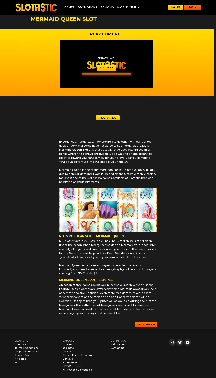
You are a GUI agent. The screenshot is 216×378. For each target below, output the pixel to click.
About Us (20, 344)
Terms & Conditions (26, 347)
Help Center (118, 344)
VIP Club (68, 358)
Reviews (68, 351)
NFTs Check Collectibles (77, 369)
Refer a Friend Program (77, 355)
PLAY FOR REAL (108, 118)
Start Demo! (106, 67)
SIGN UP (175, 7)
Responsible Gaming (27, 351)
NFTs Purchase (72, 366)
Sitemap (20, 362)
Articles (67, 344)
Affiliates (20, 358)
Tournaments (71, 362)
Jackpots (68, 347)
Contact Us (117, 347)
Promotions (87, 7)
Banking (107, 7)
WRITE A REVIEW (146, 324)
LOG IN (192, 7)
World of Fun (128, 7)
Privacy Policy (23, 355)
